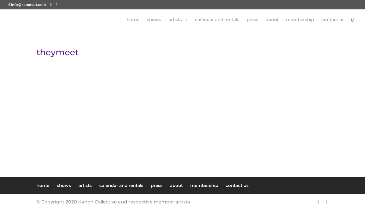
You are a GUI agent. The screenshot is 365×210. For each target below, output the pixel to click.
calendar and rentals (217, 20)
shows (154, 20)
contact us (332, 20)
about (272, 20)
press (252, 20)
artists (175, 20)
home (133, 20)
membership (300, 20)
